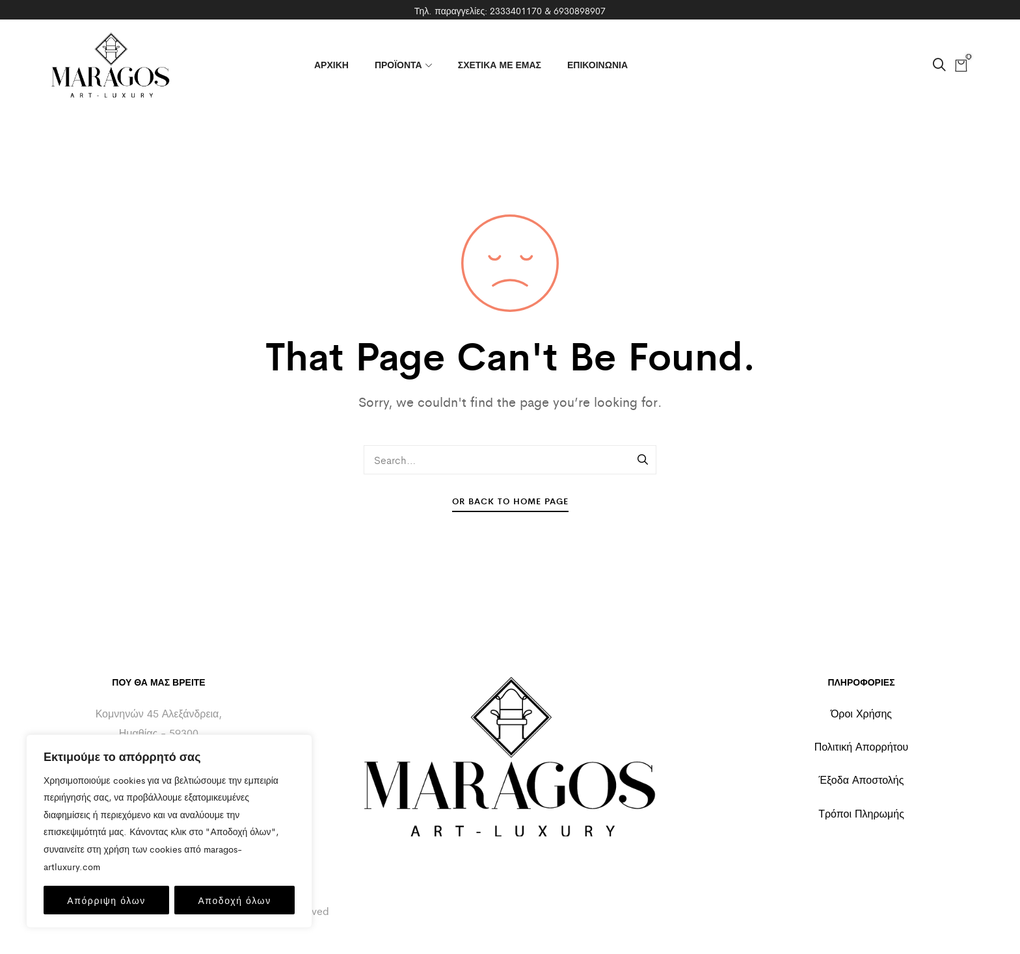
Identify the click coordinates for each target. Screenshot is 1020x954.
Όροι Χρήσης (861, 713)
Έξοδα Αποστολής (861, 779)
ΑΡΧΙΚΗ (331, 64)
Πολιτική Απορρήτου (861, 746)
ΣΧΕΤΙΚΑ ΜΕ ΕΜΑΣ (499, 64)
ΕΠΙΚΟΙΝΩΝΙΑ (597, 64)
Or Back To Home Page (510, 501)
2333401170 (516, 10)
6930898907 (580, 10)
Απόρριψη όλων (106, 900)
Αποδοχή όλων (234, 900)
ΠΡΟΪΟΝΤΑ (403, 64)
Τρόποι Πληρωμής (861, 813)
